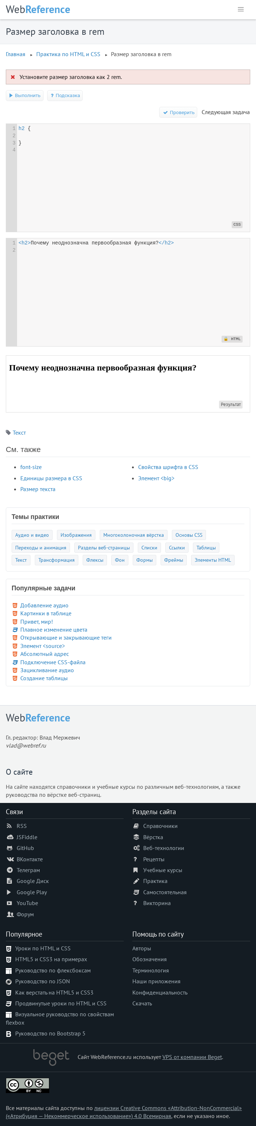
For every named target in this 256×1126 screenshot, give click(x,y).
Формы (144, 559)
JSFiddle (27, 837)
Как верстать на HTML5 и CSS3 (54, 992)
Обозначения (149, 959)
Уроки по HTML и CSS (43, 948)
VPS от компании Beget (192, 1056)
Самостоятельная (165, 892)
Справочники (160, 825)
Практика (155, 880)
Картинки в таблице (45, 613)
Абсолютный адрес (44, 653)
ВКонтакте (30, 859)
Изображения (76, 534)
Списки (149, 547)
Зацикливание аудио (47, 670)
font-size (31, 466)
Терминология (150, 970)
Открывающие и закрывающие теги (66, 637)
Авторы (141, 948)
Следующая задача (226, 112)
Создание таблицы (44, 678)
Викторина (157, 903)
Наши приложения (156, 981)
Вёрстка (153, 837)
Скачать (142, 1003)
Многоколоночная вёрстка (133, 534)
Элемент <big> (156, 478)
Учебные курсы (162, 870)
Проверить (178, 112)
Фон (120, 559)
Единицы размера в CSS (51, 478)
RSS (22, 825)
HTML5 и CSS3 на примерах (51, 959)
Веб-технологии (163, 847)
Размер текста (37, 489)
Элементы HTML (213, 559)
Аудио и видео (32, 534)
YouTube (27, 903)
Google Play (32, 892)
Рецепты (154, 859)
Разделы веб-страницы (104, 547)
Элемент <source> (42, 645)
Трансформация (56, 559)
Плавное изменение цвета (53, 629)
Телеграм (28, 870)
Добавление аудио (44, 605)
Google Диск (33, 880)
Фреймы (173, 559)
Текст (19, 432)
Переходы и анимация (40, 547)
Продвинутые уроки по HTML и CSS (61, 1003)
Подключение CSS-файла (53, 662)
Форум (25, 914)
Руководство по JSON (42, 981)
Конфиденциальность (159, 992)
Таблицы (206, 547)
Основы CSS (189, 534)
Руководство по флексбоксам (53, 970)
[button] (240, 9)
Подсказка (65, 95)
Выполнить (25, 95)
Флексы (94, 559)
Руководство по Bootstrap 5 (50, 1033)
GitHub (25, 847)
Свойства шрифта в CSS (168, 466)
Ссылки (177, 547)
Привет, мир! (36, 621)
